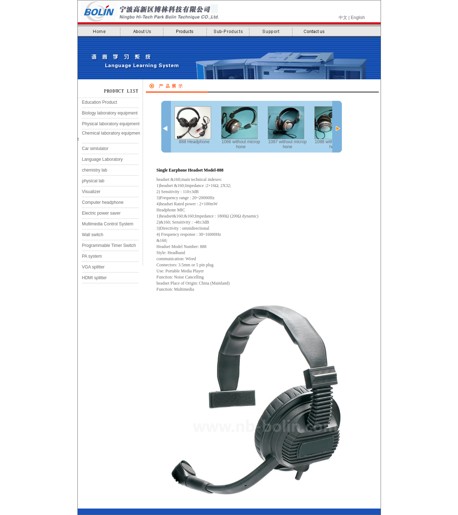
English (358, 17)
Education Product (97, 102)
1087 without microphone (287, 127)
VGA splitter (91, 267)
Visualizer (89, 191)
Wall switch (91, 234)
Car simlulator (93, 148)
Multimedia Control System (105, 223)
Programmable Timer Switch (107, 245)
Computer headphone (101, 202)
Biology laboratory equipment (108, 113)
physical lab (91, 180)
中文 (343, 17)
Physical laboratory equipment (109, 123)
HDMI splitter (92, 277)
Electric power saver (99, 213)
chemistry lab (93, 170)
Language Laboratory (100, 159)
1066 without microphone (240, 127)
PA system (90, 256)
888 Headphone (193, 125)
